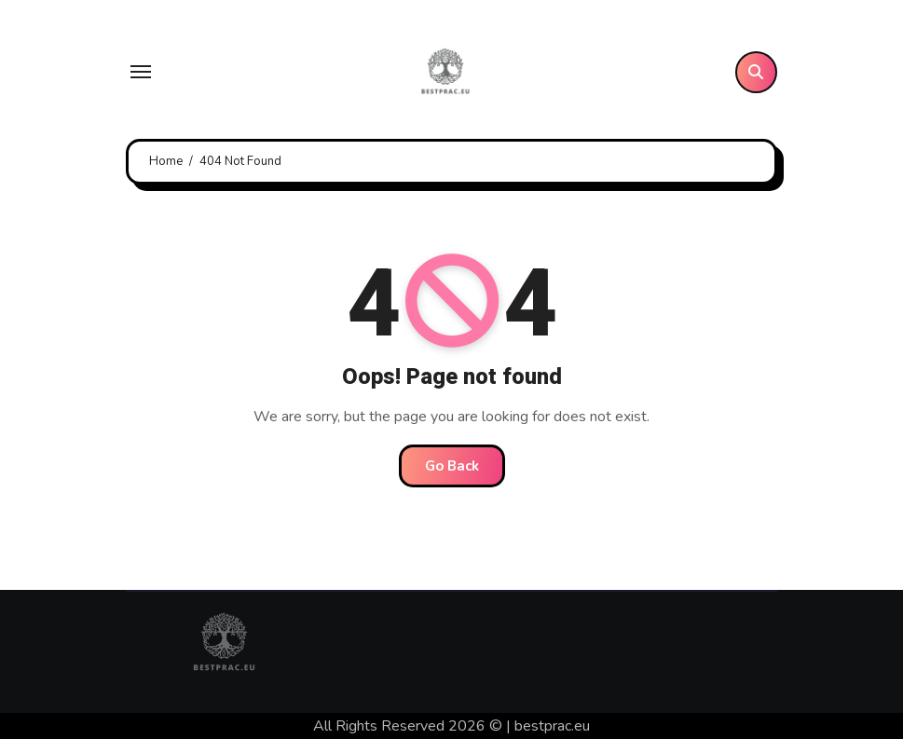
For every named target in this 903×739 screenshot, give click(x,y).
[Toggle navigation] (141, 72)
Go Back (452, 466)
